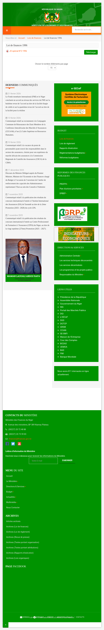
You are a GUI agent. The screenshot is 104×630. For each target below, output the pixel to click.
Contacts (80, 617)
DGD (62, 320)
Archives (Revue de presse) (18, 537)
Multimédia (11, 502)
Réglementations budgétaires (73, 153)
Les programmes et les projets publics (76, 270)
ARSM (63, 327)
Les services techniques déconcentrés (76, 260)
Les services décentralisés (71, 265)
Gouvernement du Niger (71, 303)
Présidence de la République (73, 297)
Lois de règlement (67, 143)
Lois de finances (34, 38)
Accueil (21, 38)
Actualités (11, 497)
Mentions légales (65, 617)
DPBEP (63, 193)
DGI (62, 313)
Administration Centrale (70, 256)
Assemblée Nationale (70, 300)
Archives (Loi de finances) (17, 526)
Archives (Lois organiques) (17, 558)
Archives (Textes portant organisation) (22, 542)
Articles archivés (13, 521)
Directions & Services (16, 486)
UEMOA (63, 347)
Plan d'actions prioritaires (71, 189)
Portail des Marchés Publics (73, 310)
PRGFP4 (64, 184)
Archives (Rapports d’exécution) (20, 553)
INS (62, 307)
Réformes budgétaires (69, 157)
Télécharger (91, 52)
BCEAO (63, 343)
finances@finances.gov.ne (20, 439)
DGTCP (63, 323)
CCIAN (63, 330)
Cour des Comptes (68, 340)
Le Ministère (12, 481)
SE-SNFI (64, 333)
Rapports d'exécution (69, 148)
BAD (62, 350)
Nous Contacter (13, 507)
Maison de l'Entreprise (70, 337)
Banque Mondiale (68, 357)
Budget (10, 492)
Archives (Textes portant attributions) (22, 547)
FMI (62, 353)
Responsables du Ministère (72, 274)
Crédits (50, 617)
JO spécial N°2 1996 (18, 51)
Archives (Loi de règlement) (18, 532)
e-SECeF (76, 88)
